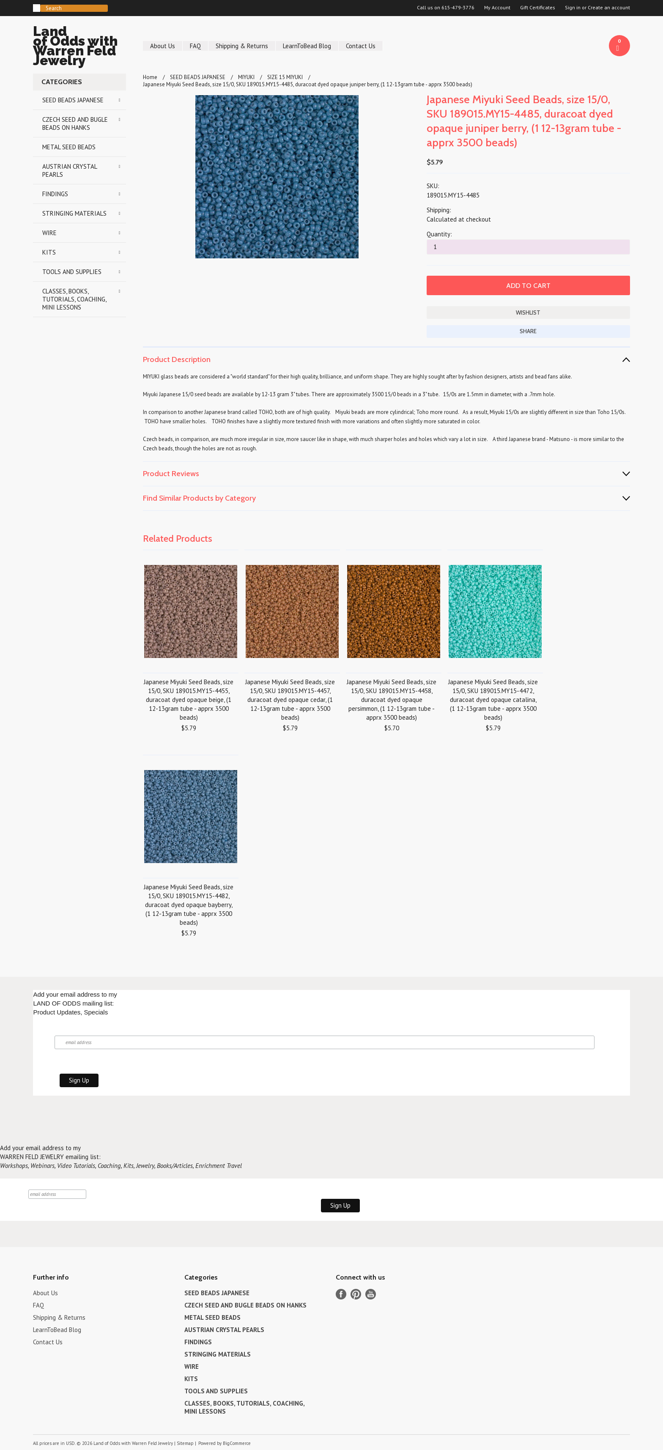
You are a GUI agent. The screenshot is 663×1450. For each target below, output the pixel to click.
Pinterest (356, 1294)
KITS (49, 252)
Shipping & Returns (242, 46)
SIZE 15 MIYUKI (285, 77)
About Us (162, 46)
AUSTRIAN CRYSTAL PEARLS (69, 170)
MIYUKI (246, 77)
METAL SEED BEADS (69, 147)
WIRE (49, 233)
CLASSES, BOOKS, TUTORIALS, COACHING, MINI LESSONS (74, 299)
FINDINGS (55, 194)
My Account (497, 8)
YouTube (370, 1294)
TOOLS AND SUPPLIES (71, 272)
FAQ (195, 46)
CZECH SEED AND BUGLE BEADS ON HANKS (75, 123)
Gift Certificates (537, 8)
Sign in (573, 8)
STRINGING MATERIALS (74, 213)
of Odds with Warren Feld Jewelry (79, 47)
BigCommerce (237, 1443)
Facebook (341, 1294)
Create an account (609, 8)
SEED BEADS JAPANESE (73, 100)
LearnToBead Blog (307, 46)
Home (150, 77)
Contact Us (360, 46)
